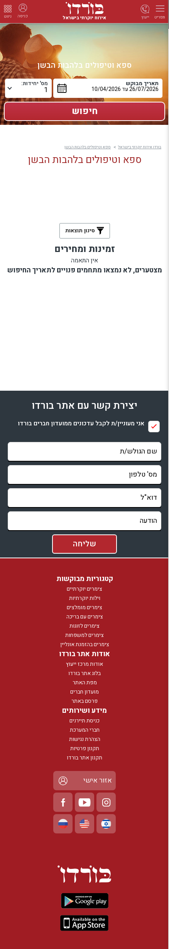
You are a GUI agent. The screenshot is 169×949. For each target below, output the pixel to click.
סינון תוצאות (84, 231)
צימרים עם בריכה (84, 617)
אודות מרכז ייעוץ (84, 664)
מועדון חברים (84, 692)
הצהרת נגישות (84, 739)
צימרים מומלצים (84, 607)
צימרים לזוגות (84, 626)
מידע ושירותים (84, 710)
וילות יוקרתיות (84, 598)
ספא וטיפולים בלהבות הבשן (87, 147)
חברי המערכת (85, 730)
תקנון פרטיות (84, 748)
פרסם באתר (84, 701)
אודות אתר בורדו (84, 654)
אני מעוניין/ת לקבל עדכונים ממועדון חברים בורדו (81, 424)
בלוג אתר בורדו (84, 673)
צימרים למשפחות (84, 635)
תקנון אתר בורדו (84, 758)
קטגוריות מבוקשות (84, 579)
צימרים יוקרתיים (84, 589)
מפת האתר (85, 683)
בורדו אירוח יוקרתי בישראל (139, 147)
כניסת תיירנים (84, 721)
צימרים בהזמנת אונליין (84, 644)
